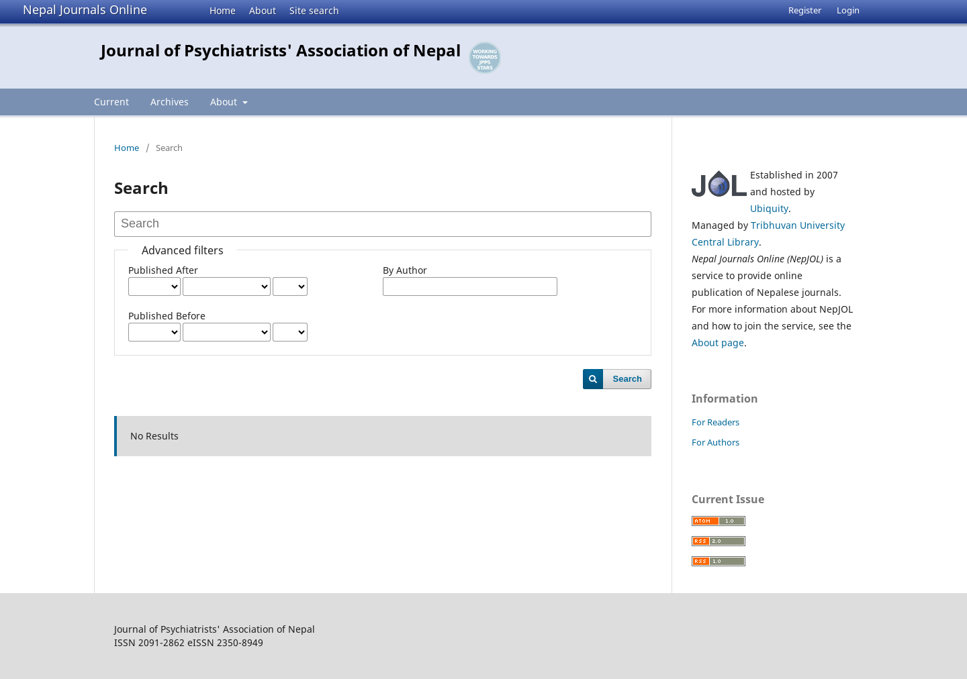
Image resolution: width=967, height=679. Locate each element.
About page (718, 342)
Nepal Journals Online (85, 9)
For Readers (715, 422)
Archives (169, 101)
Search (627, 379)
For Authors (715, 442)
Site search (314, 10)
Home (223, 10)
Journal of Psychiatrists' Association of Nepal (281, 50)
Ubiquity (769, 208)
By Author (405, 270)
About (262, 10)
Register (804, 10)
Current (111, 101)
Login (848, 10)
